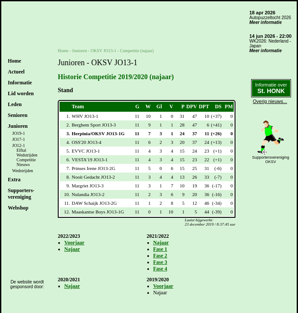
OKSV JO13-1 (103, 50)
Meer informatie (265, 22)
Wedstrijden (27, 155)
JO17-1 (18, 139)
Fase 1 (160, 249)
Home (14, 61)
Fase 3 (160, 262)
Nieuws (23, 164)
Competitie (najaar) (137, 50)
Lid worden (21, 93)
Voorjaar (74, 243)
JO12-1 (18, 145)
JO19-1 (18, 133)
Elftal (21, 150)
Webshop (18, 208)
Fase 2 (160, 256)
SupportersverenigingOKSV (270, 159)
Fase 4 (160, 269)
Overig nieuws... (270, 101)
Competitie (26, 159)
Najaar (72, 249)
